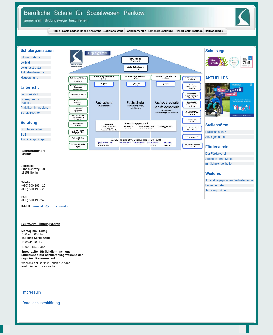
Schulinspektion (215, 190)
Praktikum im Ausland (34, 107)
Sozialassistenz (113, 30)
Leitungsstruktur (31, 67)
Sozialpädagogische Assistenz (81, 30)
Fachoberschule (136, 30)
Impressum (31, 292)
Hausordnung (29, 77)
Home (56, 30)
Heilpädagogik (214, 30)
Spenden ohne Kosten (219, 158)
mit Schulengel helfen (219, 163)
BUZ (23, 134)
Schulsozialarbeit (32, 129)
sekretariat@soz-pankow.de (50, 206)
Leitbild (25, 62)
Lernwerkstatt (29, 94)
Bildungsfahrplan (31, 57)
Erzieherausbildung (160, 30)
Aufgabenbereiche (32, 72)
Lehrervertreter (215, 185)
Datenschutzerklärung (41, 303)
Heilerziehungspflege (189, 30)
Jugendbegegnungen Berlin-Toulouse (229, 180)
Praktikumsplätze (216, 132)
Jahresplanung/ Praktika (30, 101)
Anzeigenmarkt (215, 137)
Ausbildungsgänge (33, 139)
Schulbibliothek (30, 112)
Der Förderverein (216, 153)
